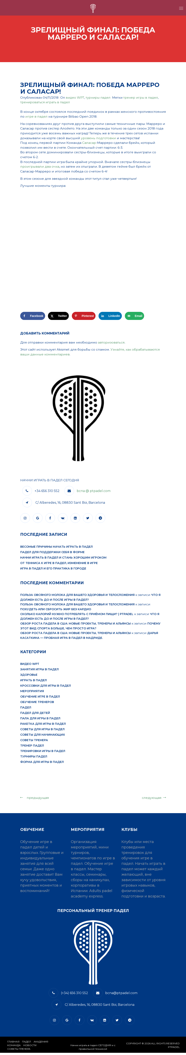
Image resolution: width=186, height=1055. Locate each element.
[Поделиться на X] (58, 317)
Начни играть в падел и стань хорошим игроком (63, 559)
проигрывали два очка (40, 167)
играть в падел (33, 682)
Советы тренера (34, 742)
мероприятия (32, 693)
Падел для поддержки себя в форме (52, 554)
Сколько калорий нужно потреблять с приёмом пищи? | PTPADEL (76, 616)
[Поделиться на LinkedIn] (110, 317)
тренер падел (32, 748)
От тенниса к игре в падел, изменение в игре (59, 564)
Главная (13, 1043)
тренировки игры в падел (42, 753)
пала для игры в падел (40, 721)
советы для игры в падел (42, 731)
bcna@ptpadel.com (121, 995)
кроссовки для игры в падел (45, 688)
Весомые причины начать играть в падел (56, 548)
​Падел (26, 1043)
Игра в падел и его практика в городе (53, 570)
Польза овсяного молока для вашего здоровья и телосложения (77, 596)
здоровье (28, 677)
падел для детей (35, 715)
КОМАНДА (14, 1047)
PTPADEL (174, 1049)
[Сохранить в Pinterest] (84, 317)
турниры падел (98, 97)
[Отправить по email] (134, 317)
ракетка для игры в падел (43, 726)
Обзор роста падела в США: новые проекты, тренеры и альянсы (75, 625)
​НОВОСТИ (29, 1047)
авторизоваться (112, 344)
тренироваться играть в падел (45, 102)
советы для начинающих (42, 737)
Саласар (90, 143)
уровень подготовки (99, 138)
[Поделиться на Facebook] (32, 317)
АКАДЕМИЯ (41, 1043)
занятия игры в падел (39, 672)
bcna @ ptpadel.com (94, 492)
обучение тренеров (37, 704)
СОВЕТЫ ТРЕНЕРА (18, 1051)
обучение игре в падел (40, 699)
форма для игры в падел (42, 764)
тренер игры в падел (140, 97)
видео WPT (75, 97)
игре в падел (65, 116)
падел (25, 710)
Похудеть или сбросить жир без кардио (55, 611)
